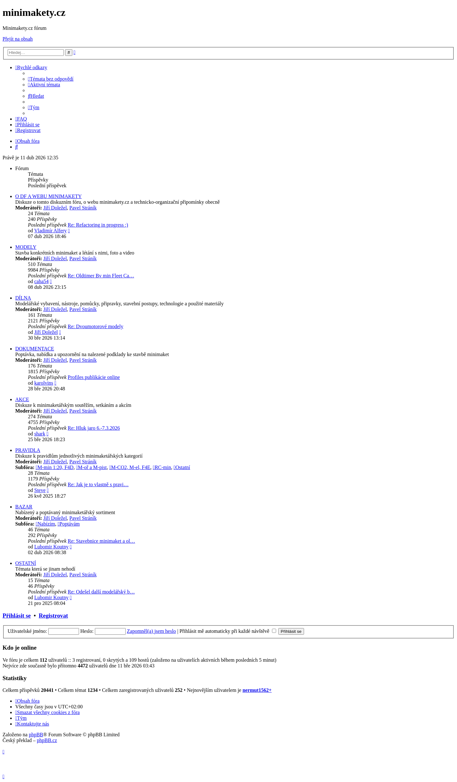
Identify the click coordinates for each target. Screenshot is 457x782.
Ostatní (182, 467)
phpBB (36, 734)
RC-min (162, 467)
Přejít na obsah (18, 39)
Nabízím (45, 524)
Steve (40, 490)
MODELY (25, 247)
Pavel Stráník (83, 207)
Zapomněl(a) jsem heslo (151, 631)
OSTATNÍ (25, 563)
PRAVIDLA (27, 450)
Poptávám (68, 524)
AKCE (22, 399)
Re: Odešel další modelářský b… (101, 591)
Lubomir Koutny (51, 546)
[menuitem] (51, 79)
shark (39, 433)
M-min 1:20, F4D (54, 467)
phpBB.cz (47, 740)
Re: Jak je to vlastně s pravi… (98, 484)
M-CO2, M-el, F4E (129, 467)
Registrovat (53, 615)
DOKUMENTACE (34, 348)
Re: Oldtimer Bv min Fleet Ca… (101, 275)
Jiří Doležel (55, 207)
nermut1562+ (257, 690)
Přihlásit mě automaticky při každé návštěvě (228, 631)
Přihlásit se (17, 615)
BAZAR (23, 506)
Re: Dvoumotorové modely (95, 326)
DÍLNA (23, 298)
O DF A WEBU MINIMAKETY (48, 196)
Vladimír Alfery (50, 230)
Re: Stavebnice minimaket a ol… (101, 541)
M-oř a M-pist (91, 467)
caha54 (41, 281)
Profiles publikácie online (94, 377)
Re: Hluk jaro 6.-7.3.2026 (94, 428)
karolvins (43, 383)
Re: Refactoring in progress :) (98, 225)
